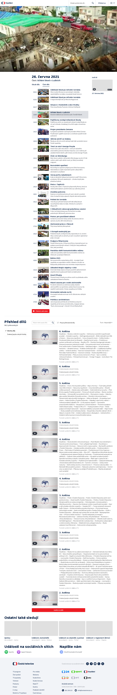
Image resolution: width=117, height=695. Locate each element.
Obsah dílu (36, 84)
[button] (58, 39)
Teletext (15, 681)
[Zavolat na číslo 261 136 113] (67, 690)
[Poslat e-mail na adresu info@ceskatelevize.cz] (83, 690)
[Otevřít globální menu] (112, 3)
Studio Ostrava (37, 681)
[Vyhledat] (52, 322)
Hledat (92, 4)
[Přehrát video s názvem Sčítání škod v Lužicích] (58, 39)
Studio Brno (37, 678)
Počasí (15, 687)
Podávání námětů (38, 690)
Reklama (36, 675)
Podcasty (16, 684)
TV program (17, 672)
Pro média (36, 672)
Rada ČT (35, 684)
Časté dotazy (37, 693)
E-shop (15, 690)
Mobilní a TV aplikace (19, 693)
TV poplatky (17, 678)
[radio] (15, 330)
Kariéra (35, 687)
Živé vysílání (17, 675)
